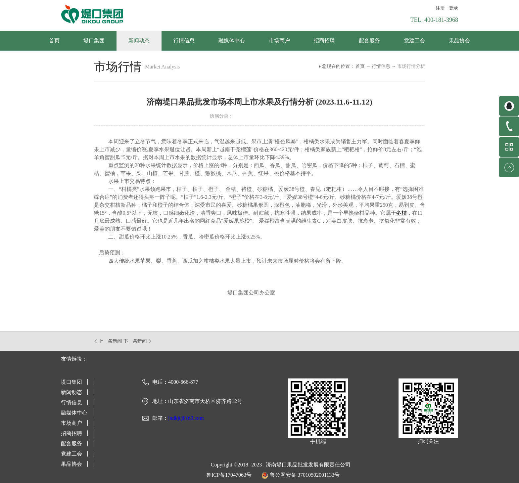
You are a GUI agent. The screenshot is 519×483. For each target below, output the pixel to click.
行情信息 (381, 66)
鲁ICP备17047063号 (229, 475)
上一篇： (108, 341)
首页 (54, 40)
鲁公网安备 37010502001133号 (305, 475)
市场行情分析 (411, 66)
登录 (453, 8)
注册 (440, 8)
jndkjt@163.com (186, 418)
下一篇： (137, 341)
